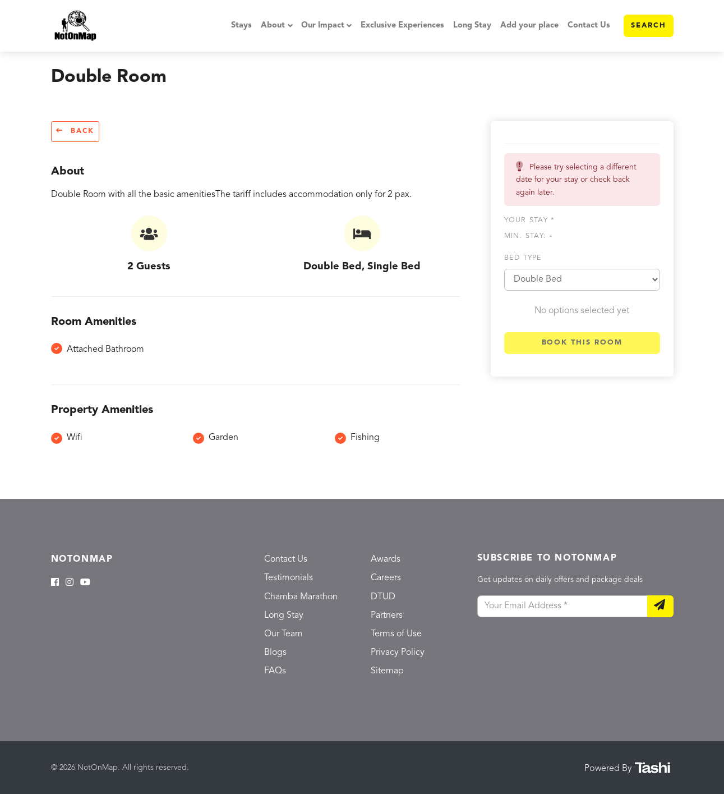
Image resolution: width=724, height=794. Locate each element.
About (273, 25)
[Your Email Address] (562, 606)
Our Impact (322, 25)
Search (648, 25)
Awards (385, 559)
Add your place (529, 25)
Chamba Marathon (301, 597)
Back (75, 131)
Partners (387, 615)
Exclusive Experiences (402, 25)
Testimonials (288, 577)
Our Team (283, 634)
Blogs (275, 652)
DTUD (383, 597)
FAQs (275, 671)
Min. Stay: (528, 236)
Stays (241, 25)
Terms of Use (396, 634)
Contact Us (589, 25)
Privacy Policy (398, 652)
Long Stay (472, 25)
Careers (386, 577)
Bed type (523, 257)
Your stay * (529, 220)
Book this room (582, 342)
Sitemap (387, 671)
